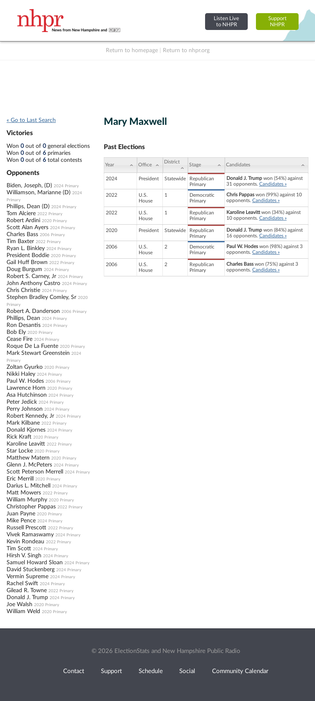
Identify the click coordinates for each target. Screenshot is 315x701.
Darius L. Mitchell (28, 486)
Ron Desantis (24, 325)
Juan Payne (21, 514)
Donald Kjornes (26, 430)
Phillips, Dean (23, 318)
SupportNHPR (277, 21)
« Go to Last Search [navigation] (31, 120)
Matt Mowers (24, 493)
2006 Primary (52, 235)
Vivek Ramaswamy (30, 535)
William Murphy (27, 500)
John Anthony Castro (33, 283)
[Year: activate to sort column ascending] (120, 165)
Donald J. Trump (27, 597)
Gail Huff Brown (27, 262)
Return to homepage (132, 50)
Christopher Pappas (31, 507)
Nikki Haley (21, 374)
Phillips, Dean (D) (28, 206)
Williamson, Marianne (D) (39, 192)
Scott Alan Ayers (27, 227)
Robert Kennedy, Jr (30, 416)
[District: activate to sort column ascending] (175, 165)
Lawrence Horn (26, 388)
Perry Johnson (25, 409)
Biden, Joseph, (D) (29, 185)
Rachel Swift (22, 583)
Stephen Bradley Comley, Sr (41, 297)
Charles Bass (22, 234)
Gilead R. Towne (27, 590)
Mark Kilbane (23, 423)
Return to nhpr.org (186, 50)
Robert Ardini (23, 220)
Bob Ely (16, 332)
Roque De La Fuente (32, 346)
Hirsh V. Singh (24, 556)
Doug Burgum (24, 269)
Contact (73, 671)
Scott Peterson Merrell (35, 472)
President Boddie (28, 255)
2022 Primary (49, 214)
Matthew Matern (28, 458)
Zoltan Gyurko (25, 367)
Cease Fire (19, 339)
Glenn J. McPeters (29, 465)
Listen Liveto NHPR (226, 21)
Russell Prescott (26, 528)
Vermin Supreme (27, 576)
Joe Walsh (19, 604)
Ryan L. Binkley (26, 248)
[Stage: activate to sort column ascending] (206, 165)
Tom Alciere (21, 213)
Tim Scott (19, 549)
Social (187, 671)
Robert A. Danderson (33, 311)
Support (111, 671)
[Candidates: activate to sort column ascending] (266, 165)
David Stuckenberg (31, 569)
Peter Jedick (22, 402)
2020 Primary (54, 221)
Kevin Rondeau (25, 542)
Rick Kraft (19, 437)
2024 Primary (66, 186)
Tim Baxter (20, 241)
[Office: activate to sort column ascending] (150, 165)
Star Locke (20, 451)
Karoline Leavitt (26, 444)
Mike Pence (21, 521)
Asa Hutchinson (27, 395)
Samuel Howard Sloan (35, 562)
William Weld (23, 611)
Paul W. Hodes (25, 381)
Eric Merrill (20, 479)
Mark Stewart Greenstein (38, 353)
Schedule (151, 671)
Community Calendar (240, 671)
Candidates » (273, 184)
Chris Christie (23, 290)
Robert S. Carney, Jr (31, 276)
